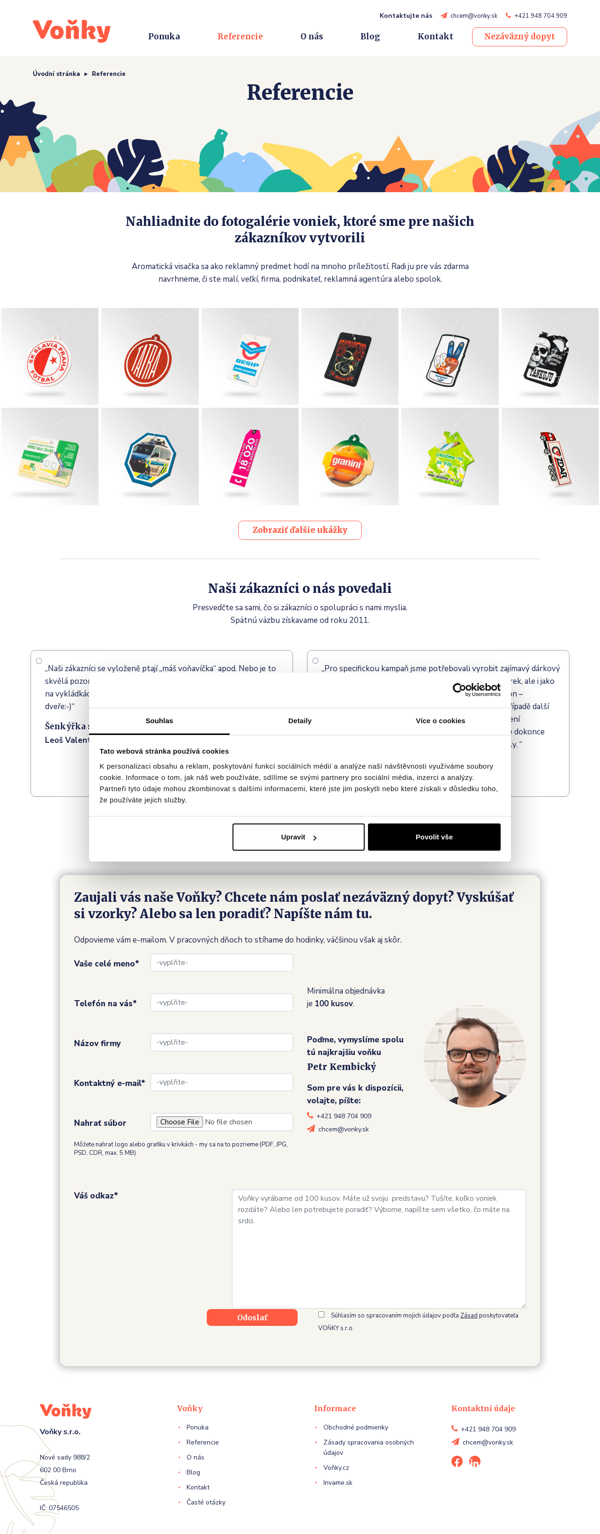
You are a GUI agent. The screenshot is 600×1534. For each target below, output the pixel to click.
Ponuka (164, 36)
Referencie (240, 36)
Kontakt (435, 36)
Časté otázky (206, 1502)
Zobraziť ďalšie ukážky (300, 530)
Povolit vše (434, 837)
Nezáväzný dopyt (519, 36)
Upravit (299, 837)
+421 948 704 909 (540, 16)
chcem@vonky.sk (473, 16)
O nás (311, 36)
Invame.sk (337, 1482)
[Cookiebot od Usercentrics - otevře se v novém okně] (460, 690)
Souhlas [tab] (159, 721)
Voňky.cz (336, 1467)
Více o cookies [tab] (440, 721)
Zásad (469, 1315)
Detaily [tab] (300, 721)
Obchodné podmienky (355, 1427)
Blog (370, 36)
